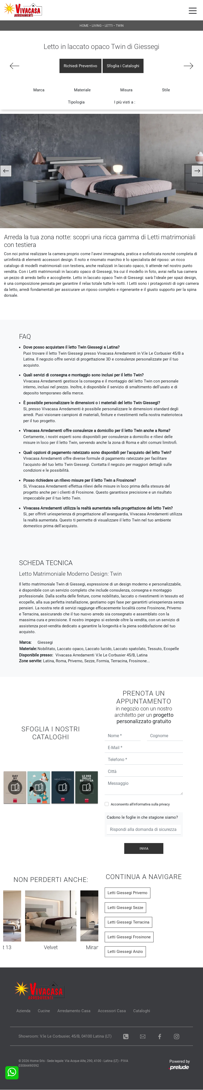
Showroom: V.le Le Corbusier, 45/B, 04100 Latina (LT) (65, 1036)
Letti (109, 26)
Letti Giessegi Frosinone (129, 937)
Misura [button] (126, 90)
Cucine (44, 1011)
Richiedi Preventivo (80, 66)
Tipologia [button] (76, 102)
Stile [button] (166, 90)
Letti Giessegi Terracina (128, 922)
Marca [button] (38, 90)
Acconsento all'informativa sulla (140, 804)
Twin (120, 26)
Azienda (23, 1011)
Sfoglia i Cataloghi (123, 66)
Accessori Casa (112, 1011)
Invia (144, 848)
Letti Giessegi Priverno (127, 893)
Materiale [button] (82, 90)
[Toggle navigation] (193, 10)
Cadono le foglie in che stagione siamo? (142, 817)
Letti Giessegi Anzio (125, 951)
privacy (164, 804)
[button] (6, 171)
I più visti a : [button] (124, 102)
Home (84, 26)
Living (97, 26)
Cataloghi (141, 1011)
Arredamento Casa (73, 1011)
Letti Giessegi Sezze (125, 907)
